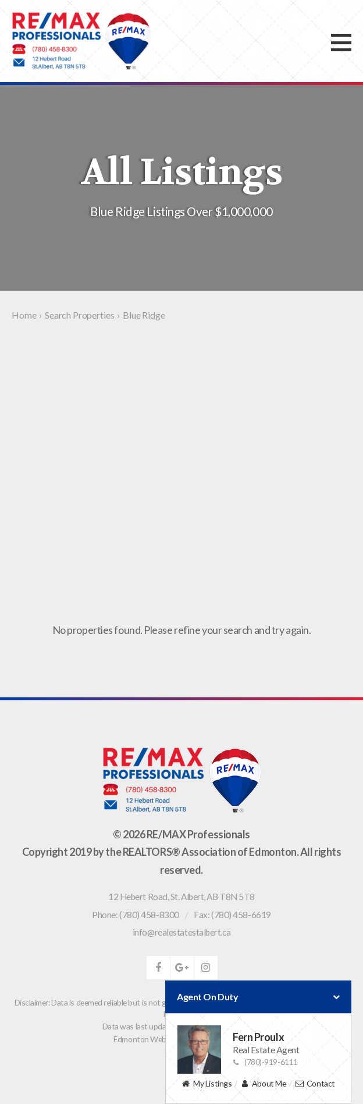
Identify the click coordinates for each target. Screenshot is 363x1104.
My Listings (207, 1084)
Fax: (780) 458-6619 (232, 914)
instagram (206, 967)
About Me (263, 1084)
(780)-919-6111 (265, 1062)
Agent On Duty (258, 996)
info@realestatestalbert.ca (181, 932)
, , (181, 896)
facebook (158, 967)
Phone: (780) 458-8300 (135, 914)
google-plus (182, 967)
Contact (315, 1084)
